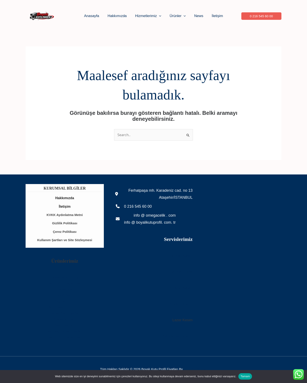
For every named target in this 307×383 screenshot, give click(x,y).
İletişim (214, 16)
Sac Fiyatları (65, 326)
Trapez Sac (64, 290)
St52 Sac (64, 296)
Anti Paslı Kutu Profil (64, 308)
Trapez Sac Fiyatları (65, 314)
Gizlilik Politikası (64, 224)
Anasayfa (94, 16)
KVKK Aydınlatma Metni (64, 215)
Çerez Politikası (65, 232)
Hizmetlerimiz (149, 16)
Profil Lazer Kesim (178, 288)
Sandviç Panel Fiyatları (64, 332)
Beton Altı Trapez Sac (64, 284)
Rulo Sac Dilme (180, 272)
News (197, 16)
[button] (160, 16)
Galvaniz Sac (64, 320)
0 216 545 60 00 (138, 207)
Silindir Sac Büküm (177, 337)
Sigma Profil (65, 302)
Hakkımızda (119, 16)
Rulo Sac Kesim (180, 256)
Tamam (245, 376)
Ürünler (177, 16)
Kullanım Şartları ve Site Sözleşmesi (64, 241)
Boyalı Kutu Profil (64, 278)
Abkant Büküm (181, 304)
